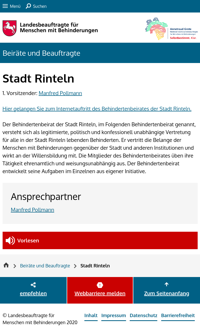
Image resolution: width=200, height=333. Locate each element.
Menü (15, 6)
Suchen (40, 6)
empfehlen (33, 293)
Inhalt (91, 315)
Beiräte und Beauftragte (41, 53)
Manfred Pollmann (60, 93)
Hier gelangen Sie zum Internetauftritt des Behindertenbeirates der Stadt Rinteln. (97, 108)
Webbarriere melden (99, 293)
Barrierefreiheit (178, 315)
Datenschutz (143, 315)
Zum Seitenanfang (166, 293)
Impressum (113, 315)
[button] (100, 240)
